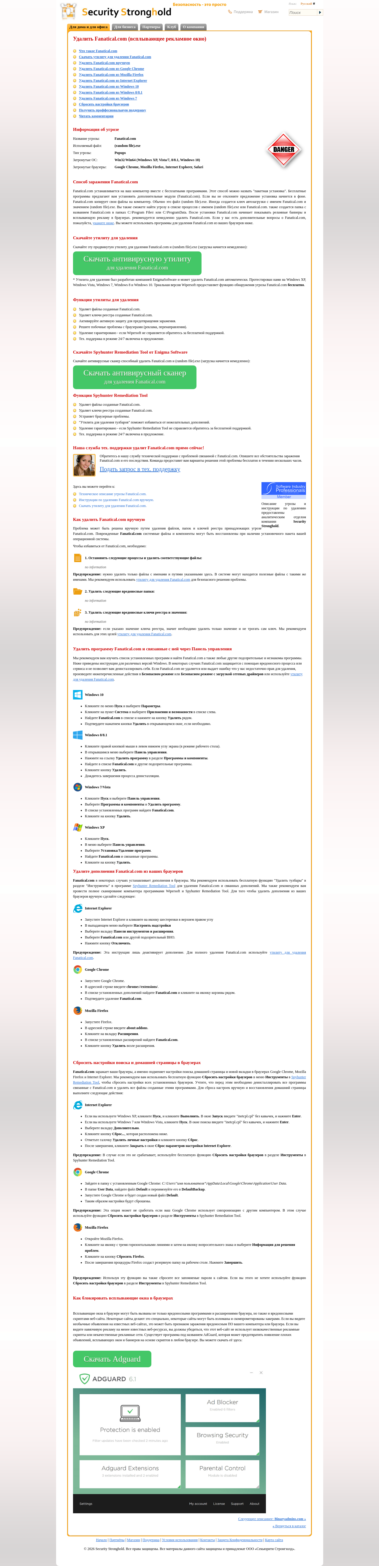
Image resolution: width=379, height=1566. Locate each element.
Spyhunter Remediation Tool (154, 886)
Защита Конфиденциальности (239, 1540)
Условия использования (180, 1540)
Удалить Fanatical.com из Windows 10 (109, 86)
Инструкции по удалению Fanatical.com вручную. (116, 500)
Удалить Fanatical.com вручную (104, 63)
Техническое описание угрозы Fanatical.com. (113, 494)
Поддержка (150, 1540)
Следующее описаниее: (272, 1519)
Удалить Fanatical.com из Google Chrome (111, 69)
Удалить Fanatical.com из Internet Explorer (113, 80)
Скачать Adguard (112, 1359)
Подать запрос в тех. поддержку (140, 469)
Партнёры (117, 1540)
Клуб (171, 27)
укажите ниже (103, 223)
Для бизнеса (125, 27)
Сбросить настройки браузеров (104, 104)
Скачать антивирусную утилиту (137, 263)
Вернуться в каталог (289, 1526)
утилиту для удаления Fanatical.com (163, 579)
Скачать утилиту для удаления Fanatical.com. (113, 506)
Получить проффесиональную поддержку (112, 110)
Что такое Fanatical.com (98, 51)
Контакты (207, 1540)
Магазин (133, 1540)
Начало (101, 1540)
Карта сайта (274, 1540)
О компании (193, 27)
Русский (308, 3)
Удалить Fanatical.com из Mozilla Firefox (111, 75)
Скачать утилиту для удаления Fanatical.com (115, 57)
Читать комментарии (96, 116)
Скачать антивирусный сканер (134, 377)
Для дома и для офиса (88, 27)
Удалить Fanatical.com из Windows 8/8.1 (110, 92)
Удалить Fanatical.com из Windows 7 (108, 98)
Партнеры (151, 27)
